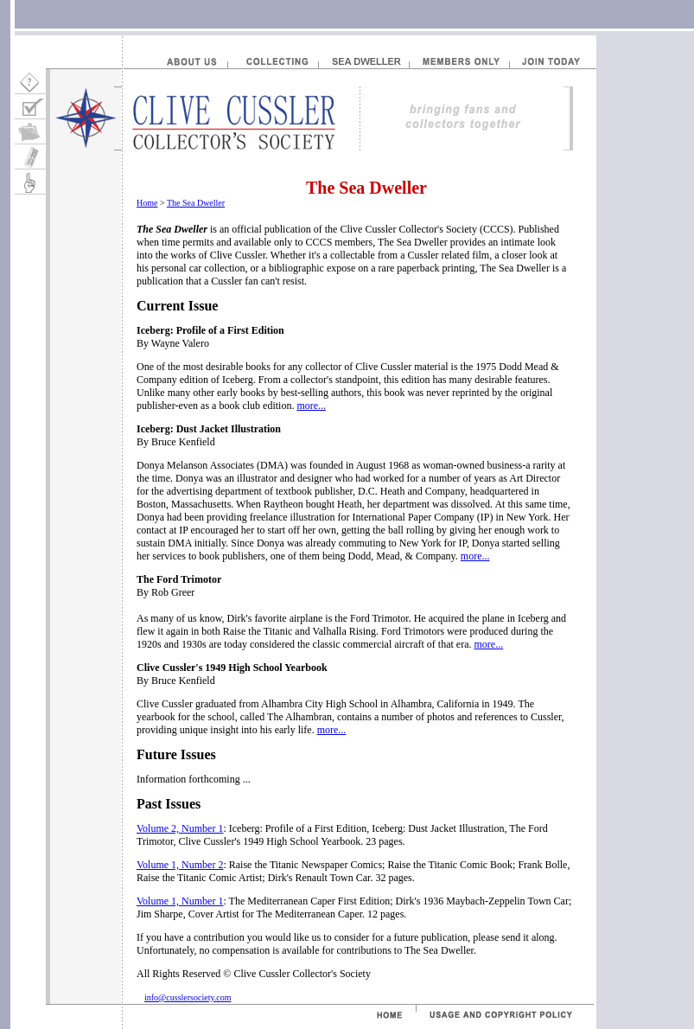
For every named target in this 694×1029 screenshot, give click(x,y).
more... (311, 405)
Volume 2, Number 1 (180, 828)
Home (147, 203)
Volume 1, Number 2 (180, 865)
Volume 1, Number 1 (180, 901)
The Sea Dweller (196, 203)
